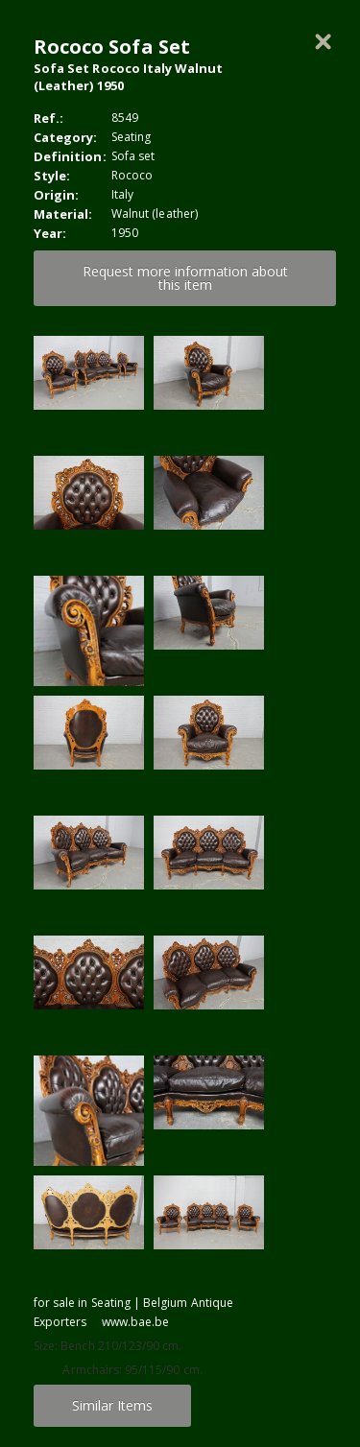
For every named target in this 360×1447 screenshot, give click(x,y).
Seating (131, 137)
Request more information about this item (185, 278)
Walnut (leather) (154, 213)
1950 (124, 233)
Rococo (132, 175)
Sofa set (133, 156)
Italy (122, 194)
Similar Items (112, 1405)
